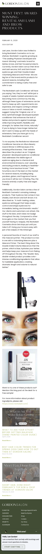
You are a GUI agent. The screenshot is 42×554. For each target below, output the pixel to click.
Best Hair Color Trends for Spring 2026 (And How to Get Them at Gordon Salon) (20, 449)
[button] (38, 3)
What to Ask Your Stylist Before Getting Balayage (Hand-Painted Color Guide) (19, 432)
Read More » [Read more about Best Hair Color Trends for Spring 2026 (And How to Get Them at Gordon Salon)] (6, 458)
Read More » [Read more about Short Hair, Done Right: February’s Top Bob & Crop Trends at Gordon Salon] (6, 496)
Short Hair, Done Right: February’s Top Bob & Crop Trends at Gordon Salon (18, 487)
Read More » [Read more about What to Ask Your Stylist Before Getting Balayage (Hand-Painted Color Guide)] (6, 440)
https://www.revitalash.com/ (15, 403)
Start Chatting (13, 547)
